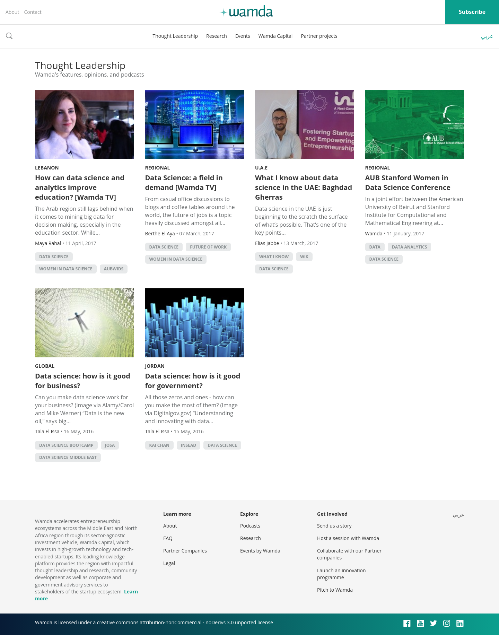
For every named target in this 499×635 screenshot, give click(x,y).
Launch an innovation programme (341, 574)
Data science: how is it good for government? (192, 380)
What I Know (274, 257)
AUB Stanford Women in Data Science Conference (407, 182)
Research (216, 36)
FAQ (168, 538)
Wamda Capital (276, 36)
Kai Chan (159, 445)
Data (374, 247)
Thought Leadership (175, 36)
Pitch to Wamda (335, 589)
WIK (304, 257)
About (12, 12)
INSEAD (188, 445)
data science (54, 257)
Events (242, 36)
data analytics (409, 247)
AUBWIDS (113, 269)
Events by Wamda (260, 550)
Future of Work (208, 247)
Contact (32, 12)
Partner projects (319, 36)
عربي (487, 36)
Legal (169, 563)
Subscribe (472, 12)
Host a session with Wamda (348, 538)
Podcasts (250, 525)
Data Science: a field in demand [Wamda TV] (184, 182)
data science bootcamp (66, 445)
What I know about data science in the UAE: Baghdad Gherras (303, 187)
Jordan (155, 366)
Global (44, 366)
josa (110, 445)
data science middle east (68, 457)
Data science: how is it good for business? (82, 380)
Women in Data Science (66, 269)
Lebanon (47, 167)
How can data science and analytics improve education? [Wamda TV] (79, 187)
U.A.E (261, 167)
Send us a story (334, 525)
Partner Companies (185, 550)
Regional (157, 167)
